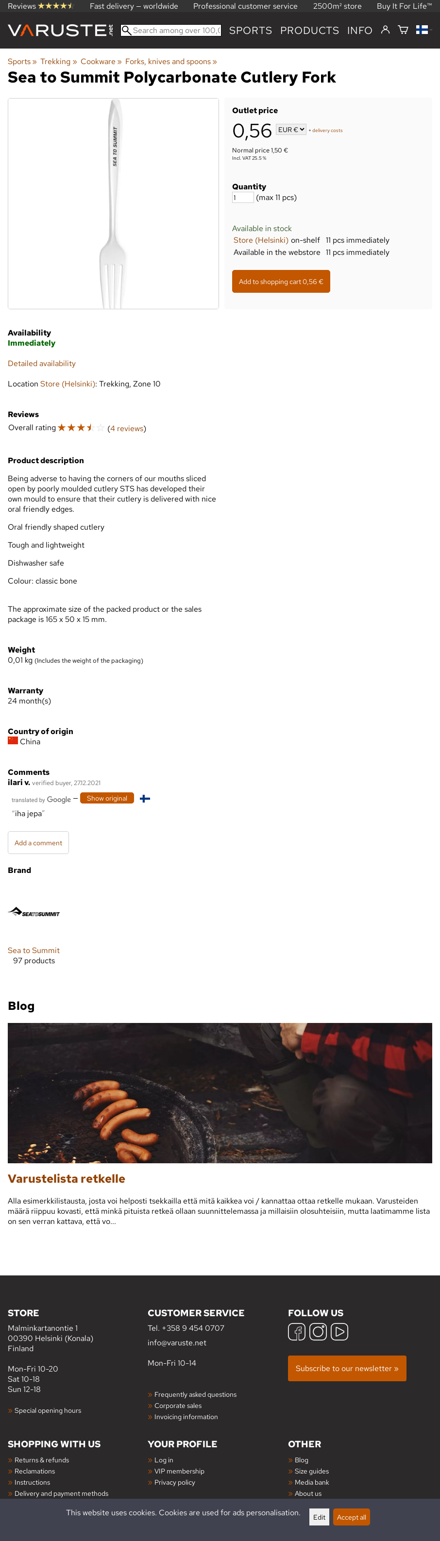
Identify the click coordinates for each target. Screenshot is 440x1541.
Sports (250, 30)
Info (360, 30)
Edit (319, 1517)
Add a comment (38, 842)
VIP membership (179, 1470)
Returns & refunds (42, 1459)
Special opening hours (48, 1410)
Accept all (351, 1517)
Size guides (312, 1470)
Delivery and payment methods (61, 1493)
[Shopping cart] (403, 30)
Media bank (312, 1482)
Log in (163, 1459)
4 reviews (126, 428)
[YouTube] (339, 1333)
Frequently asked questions (195, 1394)
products (309, 30)
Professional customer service (245, 6)
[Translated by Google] (41, 799)
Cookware (101, 61)
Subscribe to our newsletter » (347, 1368)
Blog (301, 1459)
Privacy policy (174, 1482)
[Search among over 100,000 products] (170, 30)
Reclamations (35, 1470)
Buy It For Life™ (404, 6)
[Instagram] (318, 1333)
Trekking (58, 61)
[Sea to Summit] (34, 933)
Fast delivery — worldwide (134, 6)
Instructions (32, 1482)
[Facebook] (296, 1333)
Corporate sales (178, 1405)
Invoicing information (186, 1416)
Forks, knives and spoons (171, 61)
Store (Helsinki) (261, 240)
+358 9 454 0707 (193, 1328)
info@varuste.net (177, 1343)
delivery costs (327, 130)
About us (308, 1493)
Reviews (41, 6)
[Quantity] (243, 197)
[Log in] (385, 30)
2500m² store (337, 6)
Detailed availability (42, 363)
